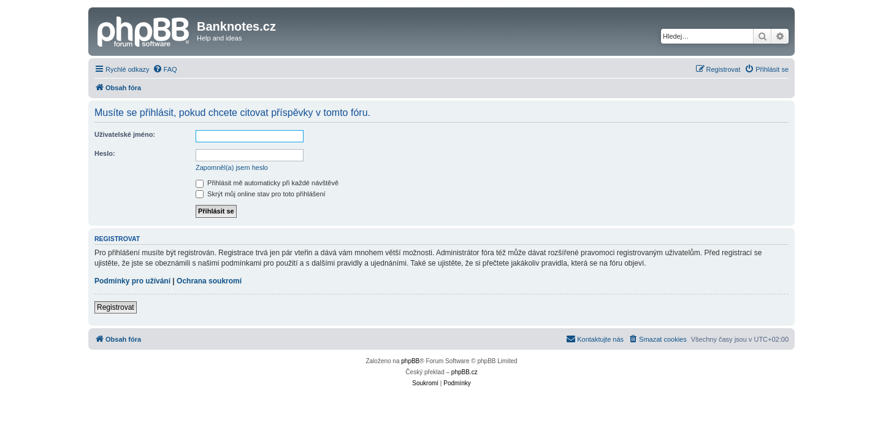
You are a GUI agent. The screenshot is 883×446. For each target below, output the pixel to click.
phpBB (410, 361)
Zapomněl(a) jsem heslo (232, 167)
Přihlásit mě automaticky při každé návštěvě (267, 182)
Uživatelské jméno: (124, 134)
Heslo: (104, 153)
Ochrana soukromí (209, 281)
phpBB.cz (464, 372)
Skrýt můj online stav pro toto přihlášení (261, 194)
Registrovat (115, 307)
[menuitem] (165, 69)
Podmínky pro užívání (132, 281)
